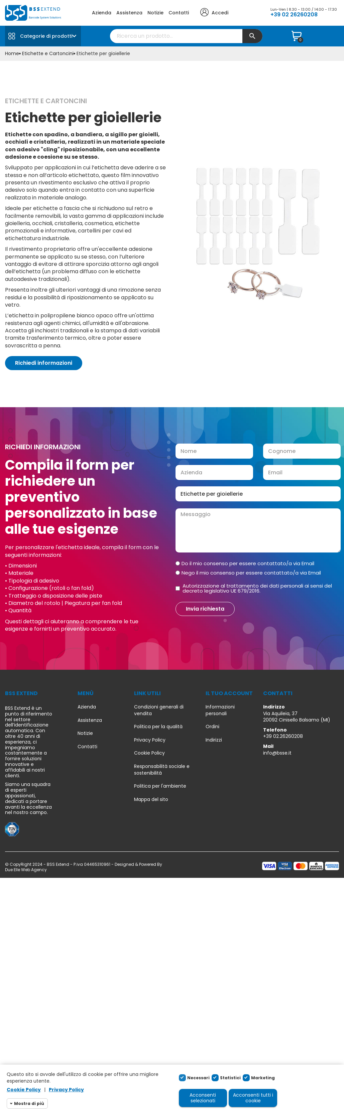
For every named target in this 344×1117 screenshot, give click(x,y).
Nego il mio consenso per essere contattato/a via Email (251, 572)
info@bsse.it (277, 753)
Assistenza (129, 12)
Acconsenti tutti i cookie (253, 1098)
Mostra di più (29, 1103)
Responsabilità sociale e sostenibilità (162, 769)
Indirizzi (214, 740)
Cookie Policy (149, 753)
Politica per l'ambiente (160, 786)
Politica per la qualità (158, 727)
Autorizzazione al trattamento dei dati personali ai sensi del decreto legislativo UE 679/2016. (257, 588)
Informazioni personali (220, 710)
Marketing (263, 1078)
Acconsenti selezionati (203, 1098)
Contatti (178, 12)
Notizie (155, 12)
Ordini (212, 727)
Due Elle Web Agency (26, 869)
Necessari (198, 1078)
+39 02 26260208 (294, 14)
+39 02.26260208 (283, 736)
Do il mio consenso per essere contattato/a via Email (248, 563)
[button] (43, 363)
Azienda (101, 12)
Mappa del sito (151, 799)
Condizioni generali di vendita (159, 710)
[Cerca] (186, 36)
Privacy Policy (149, 740)
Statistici (230, 1078)
